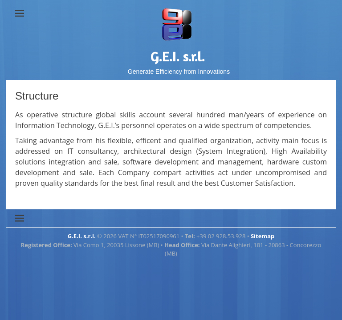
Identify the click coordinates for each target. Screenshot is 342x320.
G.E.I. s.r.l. (178, 56)
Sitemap (262, 236)
